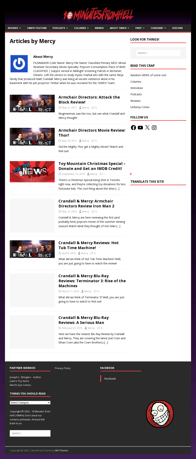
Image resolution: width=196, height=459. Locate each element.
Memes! (99, 28)
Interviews (136, 88)
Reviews (13, 28)
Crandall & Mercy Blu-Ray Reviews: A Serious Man (84, 320)
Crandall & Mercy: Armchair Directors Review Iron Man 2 (86, 203)
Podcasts (59, 28)
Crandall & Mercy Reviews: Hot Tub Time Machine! (89, 245)
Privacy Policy (63, 368)
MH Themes (61, 450)
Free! (138, 28)
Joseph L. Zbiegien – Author (25, 377)
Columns (80, 28)
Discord (177, 28)
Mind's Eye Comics (20, 385)
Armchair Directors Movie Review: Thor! (92, 133)
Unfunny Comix (139, 107)
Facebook (107, 368)
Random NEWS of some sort (148, 75)
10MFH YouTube (37, 28)
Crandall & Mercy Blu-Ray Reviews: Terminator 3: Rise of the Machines (92, 280)
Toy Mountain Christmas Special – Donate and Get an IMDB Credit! (92, 166)
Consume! (157, 28)
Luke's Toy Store (19, 381)
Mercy (85, 107)
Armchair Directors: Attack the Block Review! (89, 100)
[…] (117, 188)
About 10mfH (118, 28)
